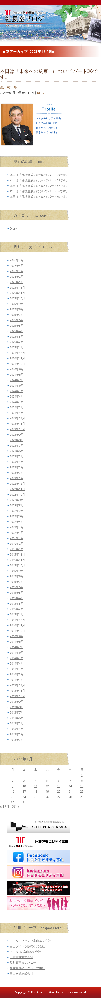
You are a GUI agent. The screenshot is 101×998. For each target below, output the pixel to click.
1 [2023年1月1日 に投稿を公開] (82, 775)
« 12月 (4, 806)
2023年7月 (16, 445)
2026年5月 (16, 260)
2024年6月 (16, 385)
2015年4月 (16, 598)
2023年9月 (16, 434)
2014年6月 (16, 652)
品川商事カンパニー (23, 963)
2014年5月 (16, 658)
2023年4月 (16, 462)
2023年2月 (16, 473)
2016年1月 (16, 549)
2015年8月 (16, 576)
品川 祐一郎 (8, 87)
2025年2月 (16, 342)
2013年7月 (16, 712)
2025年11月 (17, 293)
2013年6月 (16, 718)
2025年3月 (16, 336)
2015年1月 (16, 614)
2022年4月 (16, 527)
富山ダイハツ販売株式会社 (27, 946)
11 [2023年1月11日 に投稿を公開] (35, 786)
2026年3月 (16, 271)
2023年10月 (17, 429)
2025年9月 (16, 304)
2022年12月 (17, 484)
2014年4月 (16, 663)
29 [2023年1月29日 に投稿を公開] (81, 797)
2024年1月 (16, 413)
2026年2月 (16, 276)
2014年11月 (17, 625)
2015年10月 (17, 565)
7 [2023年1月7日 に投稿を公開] (70, 780)
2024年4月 (16, 396)
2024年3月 (16, 402)
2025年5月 (16, 326)
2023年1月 (16, 478)
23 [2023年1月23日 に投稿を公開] (12, 797)
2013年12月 (17, 685)
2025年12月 (17, 287)
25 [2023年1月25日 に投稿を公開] (35, 797)
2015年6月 (16, 587)
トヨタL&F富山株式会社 (25, 952)
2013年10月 (17, 696)
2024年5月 (16, 391)
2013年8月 (16, 707)
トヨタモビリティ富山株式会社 (30, 941)
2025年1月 (16, 347)
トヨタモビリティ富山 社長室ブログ (20, 25)
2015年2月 (16, 609)
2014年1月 (16, 680)
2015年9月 (16, 571)
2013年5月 (16, 723)
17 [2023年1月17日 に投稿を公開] (24, 791)
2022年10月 (17, 494)
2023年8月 (16, 440)
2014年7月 (16, 647)
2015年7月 (16, 582)
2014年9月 (16, 636)
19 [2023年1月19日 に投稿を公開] (47, 791)
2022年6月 (16, 516)
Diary (40, 93)
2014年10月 (17, 631)
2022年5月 (16, 522)
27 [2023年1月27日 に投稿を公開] (58, 797)
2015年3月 (16, 603)
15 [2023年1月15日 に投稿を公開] (81, 786)
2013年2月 (16, 740)
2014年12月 (17, 620)
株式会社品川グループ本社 (27, 968)
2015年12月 (17, 554)
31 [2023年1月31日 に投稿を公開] (24, 802)
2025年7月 (16, 315)
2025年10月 (17, 298)
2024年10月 (17, 364)
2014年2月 (16, 674)
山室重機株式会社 (21, 957)
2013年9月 (16, 701)
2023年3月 (16, 467)
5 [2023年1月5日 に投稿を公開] (47, 780)
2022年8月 (16, 505)
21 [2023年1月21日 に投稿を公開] (70, 791)
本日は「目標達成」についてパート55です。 (39, 197)
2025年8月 (16, 309)
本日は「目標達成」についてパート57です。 (39, 186)
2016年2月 (16, 543)
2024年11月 (17, 358)
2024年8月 (16, 375)
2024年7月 (16, 380)
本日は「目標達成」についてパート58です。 (39, 180)
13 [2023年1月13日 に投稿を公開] (58, 786)
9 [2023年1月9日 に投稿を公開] (12, 786)
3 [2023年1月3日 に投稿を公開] (24, 780)
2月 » (15, 806)
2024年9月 (16, 369)
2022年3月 (16, 533)
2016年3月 (16, 538)
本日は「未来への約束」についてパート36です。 (49, 74)
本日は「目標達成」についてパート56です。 (39, 191)
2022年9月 (16, 500)
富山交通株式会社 (21, 973)
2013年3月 (16, 734)
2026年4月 (16, 266)
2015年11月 (17, 560)
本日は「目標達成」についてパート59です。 (39, 175)
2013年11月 (17, 691)
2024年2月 (16, 407)
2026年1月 (16, 282)
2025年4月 (16, 331)
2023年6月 (16, 451)
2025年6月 (16, 320)
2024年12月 (17, 353)
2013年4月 (16, 729)
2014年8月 (16, 642)
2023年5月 (16, 456)
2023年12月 (17, 418)
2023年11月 (17, 424)
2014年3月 (16, 669)
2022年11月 (17, 489)
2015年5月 (16, 592)
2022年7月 (16, 511)
